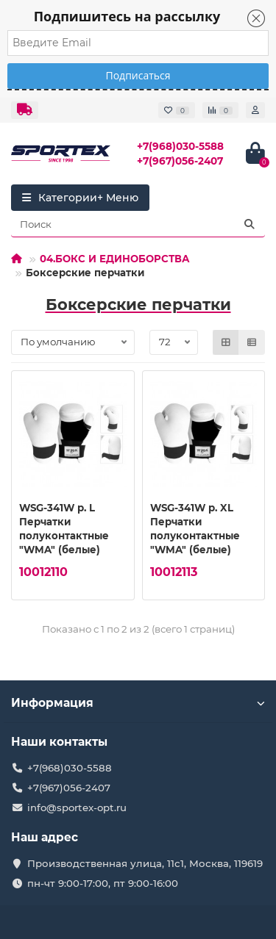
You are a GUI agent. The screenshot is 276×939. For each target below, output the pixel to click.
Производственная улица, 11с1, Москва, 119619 (145, 863)
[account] (255, 110)
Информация (138, 703)
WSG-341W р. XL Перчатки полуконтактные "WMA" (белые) (195, 528)
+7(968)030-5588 (180, 146)
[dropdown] (24, 110)
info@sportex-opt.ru (77, 807)
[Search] (138, 224)
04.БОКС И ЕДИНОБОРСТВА (115, 259)
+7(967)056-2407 (180, 161)
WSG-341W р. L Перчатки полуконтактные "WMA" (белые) (64, 528)
